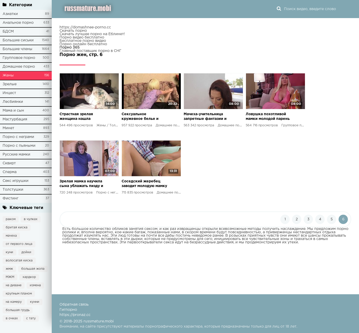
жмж (9, 268)
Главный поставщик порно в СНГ (90, 50)
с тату (31, 318)
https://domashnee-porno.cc (85, 27)
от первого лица (19, 244)
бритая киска (16, 227)
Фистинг (10, 198)
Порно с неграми (18, 136)
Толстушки (13, 189)
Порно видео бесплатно (81, 37)
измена (35, 285)
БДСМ (8, 31)
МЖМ (10, 277)
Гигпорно (68, 309)
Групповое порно (19, 57)
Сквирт (9, 163)
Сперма (10, 172)
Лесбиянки (13, 101)
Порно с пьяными (19, 145)
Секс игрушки (15, 180)
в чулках (31, 219)
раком (11, 219)
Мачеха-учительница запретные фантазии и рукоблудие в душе (205, 117)
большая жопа (32, 268)
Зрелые (10, 84)
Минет (8, 128)
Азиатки (10, 14)
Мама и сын (13, 110)
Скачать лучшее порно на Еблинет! (92, 34)
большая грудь (17, 310)
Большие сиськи (18, 40)
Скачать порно (73, 30)
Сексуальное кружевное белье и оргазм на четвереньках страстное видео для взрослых (144, 117)
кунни (34, 301)
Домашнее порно (19, 66)
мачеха (11, 235)
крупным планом (19, 293)
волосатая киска (19, 260)
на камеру (14, 301)
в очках (12, 318)
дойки (26, 252)
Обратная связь (74, 304)
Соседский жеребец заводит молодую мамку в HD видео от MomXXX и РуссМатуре (144, 184)
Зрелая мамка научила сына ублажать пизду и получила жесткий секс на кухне (81, 184)
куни (9, 252)
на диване (13, 285)
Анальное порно (18, 22)
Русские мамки (16, 154)
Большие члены (17, 49)
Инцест (9, 93)
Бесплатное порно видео (82, 40)
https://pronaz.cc (75, 314)
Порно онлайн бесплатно (83, 44)
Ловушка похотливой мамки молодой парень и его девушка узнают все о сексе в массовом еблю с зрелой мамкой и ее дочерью (269, 117)
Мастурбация (15, 119)
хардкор (29, 277)
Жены (8, 75)
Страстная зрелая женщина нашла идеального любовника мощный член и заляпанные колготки (81, 117)
